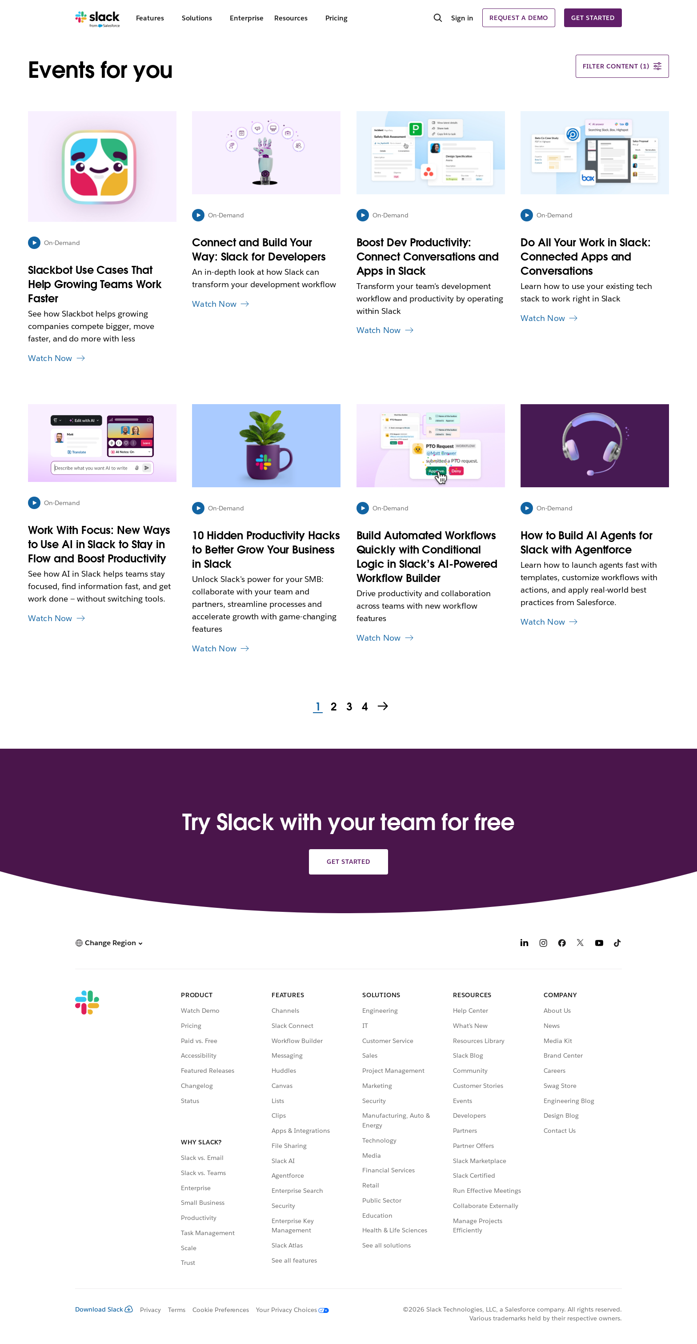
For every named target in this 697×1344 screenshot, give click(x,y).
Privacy (150, 1310)
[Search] (437, 18)
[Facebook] (562, 944)
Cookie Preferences (220, 1310)
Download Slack (104, 1309)
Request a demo (518, 18)
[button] (108, 942)
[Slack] (97, 18)
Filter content (622, 66)
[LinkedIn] (525, 944)
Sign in (462, 18)
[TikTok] (618, 944)
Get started (593, 18)
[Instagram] (543, 944)
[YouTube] (599, 944)
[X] (581, 944)
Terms (176, 1310)
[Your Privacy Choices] (289, 1310)
